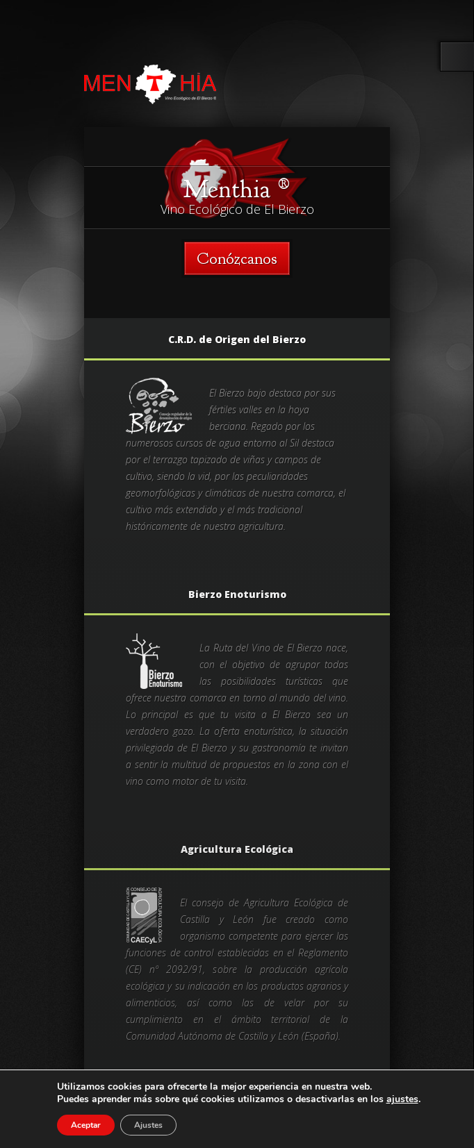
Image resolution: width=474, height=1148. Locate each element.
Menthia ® (237, 189)
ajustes (402, 1099)
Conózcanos (237, 258)
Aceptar (86, 1125)
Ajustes (148, 1125)
